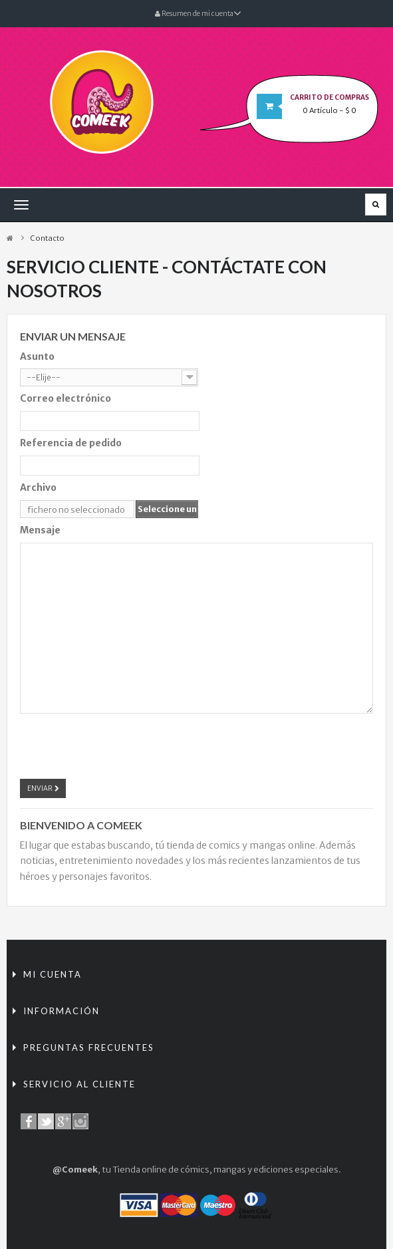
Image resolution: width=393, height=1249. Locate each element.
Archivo (38, 487)
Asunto (37, 356)
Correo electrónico (65, 398)
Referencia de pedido (71, 443)
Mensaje (40, 530)
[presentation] (121, 744)
